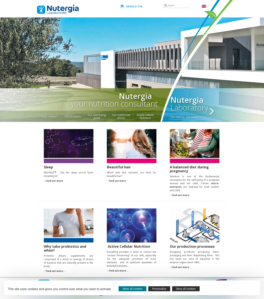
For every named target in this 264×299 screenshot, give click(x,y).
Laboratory (198, 106)
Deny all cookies (186, 288)
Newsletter (134, 6)
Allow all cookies (132, 288)
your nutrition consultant (97, 100)
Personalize (159, 288)
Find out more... (118, 271)
